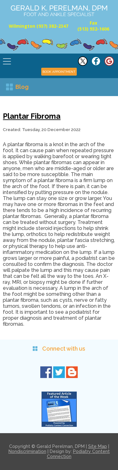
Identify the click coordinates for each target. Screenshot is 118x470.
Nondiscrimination (27, 451)
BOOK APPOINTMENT (59, 71)
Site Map (97, 446)
